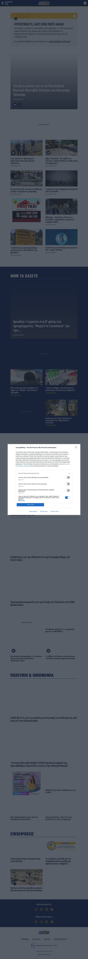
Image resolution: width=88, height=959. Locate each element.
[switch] (67, 477)
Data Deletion (33, 511)
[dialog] (44, 479)
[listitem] (44, 473)
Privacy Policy (55, 511)
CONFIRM (30, 504)
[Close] (76, 447)
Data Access (44, 511)
